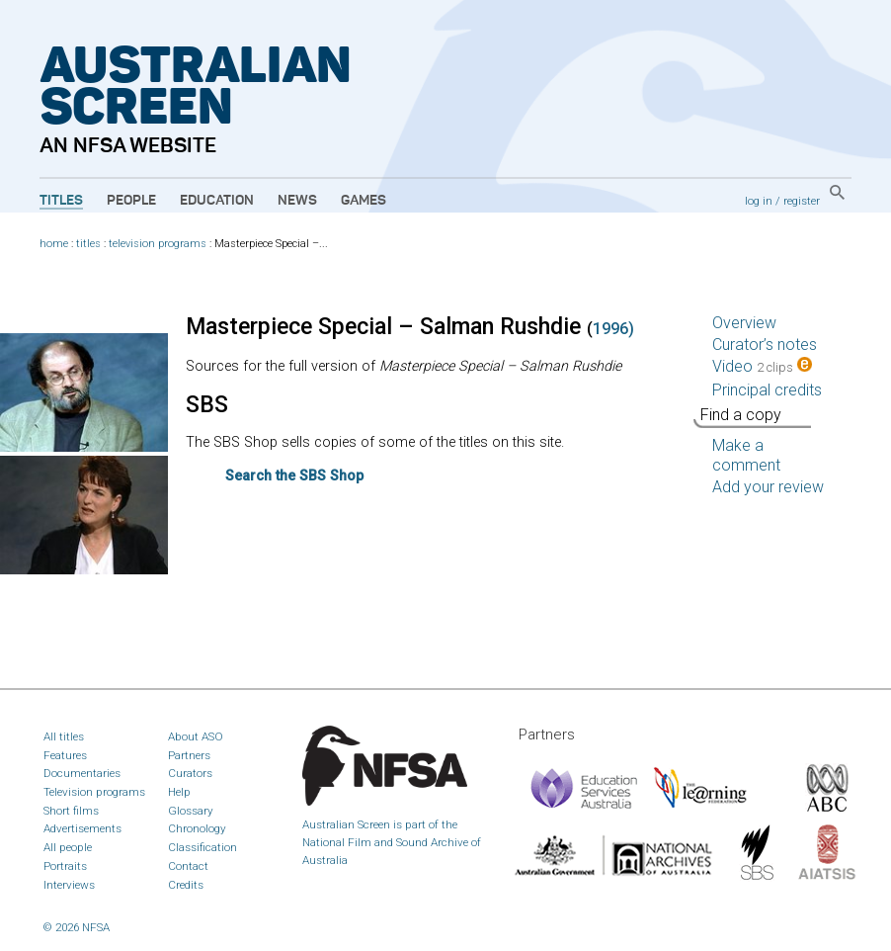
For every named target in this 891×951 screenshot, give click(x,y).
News (297, 201)
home (54, 243)
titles (88, 243)
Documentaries (82, 773)
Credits (185, 885)
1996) (613, 328)
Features (65, 755)
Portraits (65, 866)
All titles (63, 736)
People (131, 201)
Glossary (190, 811)
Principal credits (767, 390)
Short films (71, 811)
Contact (188, 866)
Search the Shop (294, 476)
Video (762, 366)
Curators (190, 773)
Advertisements (82, 828)
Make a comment (746, 455)
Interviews (69, 885)
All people (67, 847)
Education (217, 201)
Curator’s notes (764, 344)
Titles (61, 201)
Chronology (197, 828)
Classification (202, 847)
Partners (189, 755)
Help (179, 792)
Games (363, 201)
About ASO (195, 736)
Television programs (94, 792)
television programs (157, 243)
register (801, 201)
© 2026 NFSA (76, 927)
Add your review (768, 486)
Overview (744, 322)
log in (758, 201)
